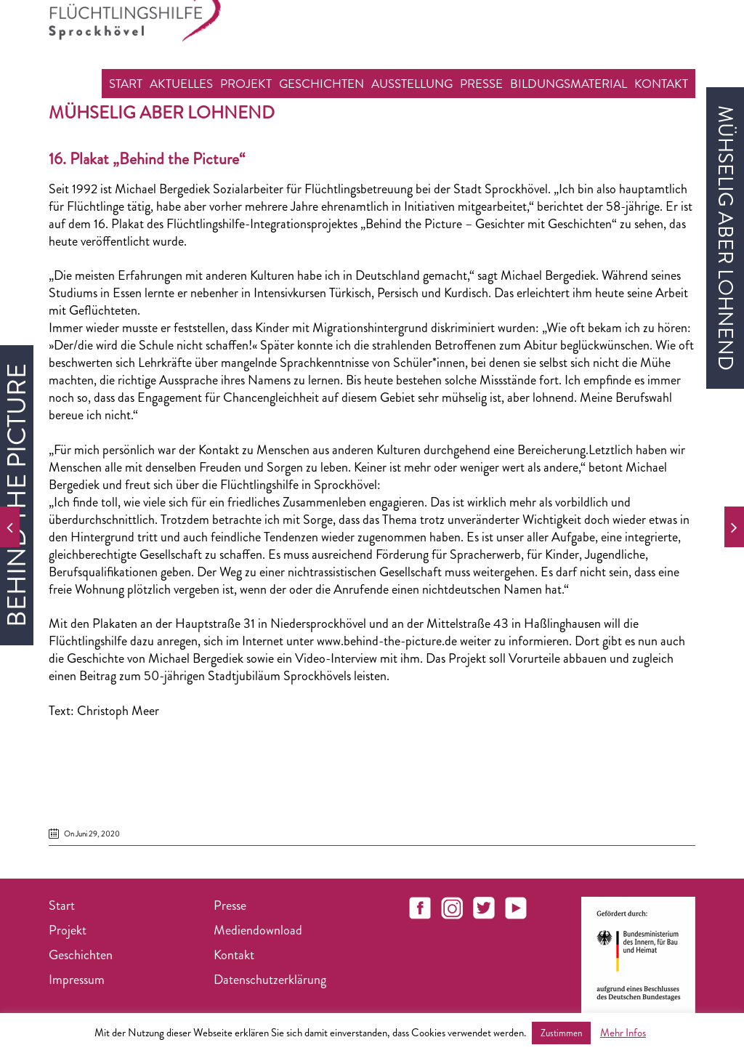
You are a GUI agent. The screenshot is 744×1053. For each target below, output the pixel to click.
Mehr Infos (623, 1033)
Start (125, 83)
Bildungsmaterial (568, 83)
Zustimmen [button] (561, 1033)
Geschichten (321, 83)
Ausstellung (412, 83)
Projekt (246, 83)
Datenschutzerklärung (270, 979)
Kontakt (661, 83)
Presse (481, 83)
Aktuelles (181, 83)
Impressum (77, 979)
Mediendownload (258, 930)
